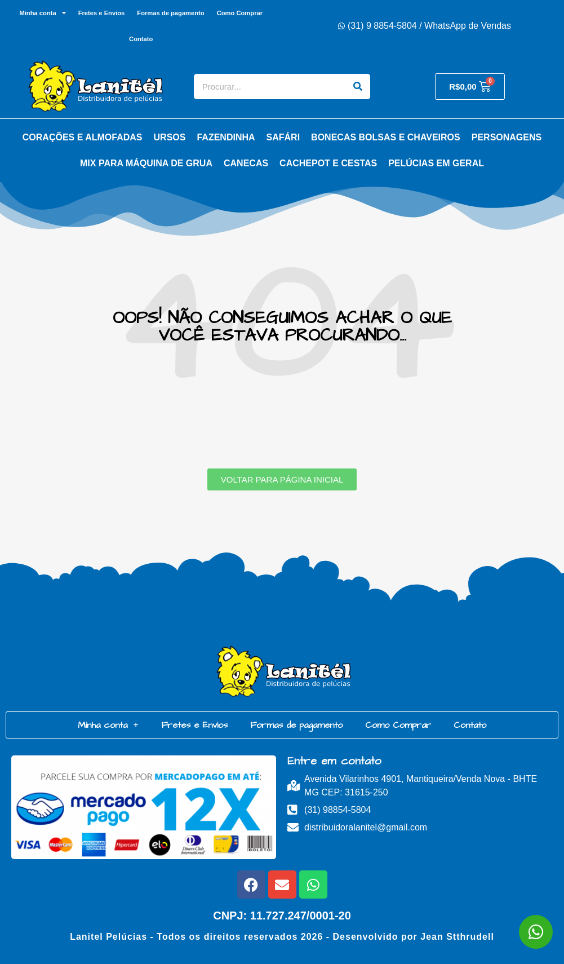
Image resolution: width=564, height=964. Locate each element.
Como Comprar (240, 13)
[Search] (357, 86)
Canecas (246, 163)
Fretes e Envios (101, 13)
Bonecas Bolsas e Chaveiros (385, 137)
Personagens (506, 137)
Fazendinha (226, 137)
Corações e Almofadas (83, 137)
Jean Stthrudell (457, 936)
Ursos (170, 137)
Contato (141, 39)
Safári (283, 137)
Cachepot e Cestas (328, 163)
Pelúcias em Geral (436, 163)
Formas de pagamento (170, 13)
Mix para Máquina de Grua (146, 163)
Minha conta (42, 12)
